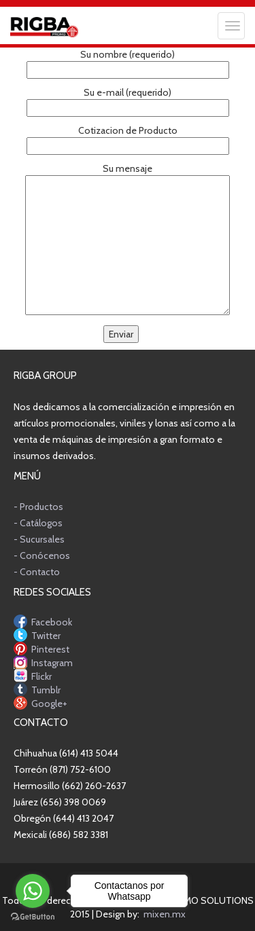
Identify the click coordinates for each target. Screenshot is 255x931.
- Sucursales (39, 539)
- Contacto (37, 572)
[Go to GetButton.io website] (32, 917)
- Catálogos (38, 523)
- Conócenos (42, 555)
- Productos (38, 506)
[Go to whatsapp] (33, 891)
